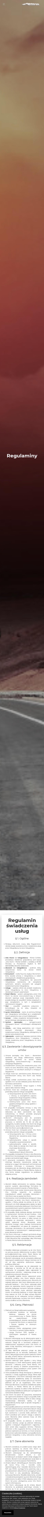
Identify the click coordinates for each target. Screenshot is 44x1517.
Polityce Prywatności (19, 1508)
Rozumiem (7, 1512)
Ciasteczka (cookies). (12, 1493)
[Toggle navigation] (3, 4)
